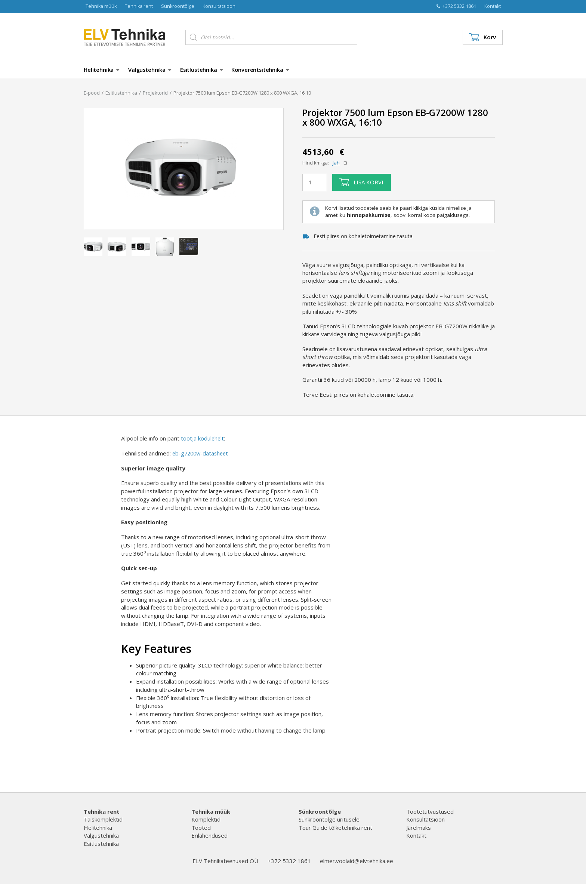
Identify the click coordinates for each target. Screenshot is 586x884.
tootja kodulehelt (203, 438)
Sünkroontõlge (177, 6)
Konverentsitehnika (260, 69)
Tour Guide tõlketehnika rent (335, 827)
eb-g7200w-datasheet (201, 453)
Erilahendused (209, 835)
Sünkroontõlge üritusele (329, 819)
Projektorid (155, 92)
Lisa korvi (361, 182)
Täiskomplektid (103, 819)
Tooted (201, 827)
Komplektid (205, 819)
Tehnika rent (139, 6)
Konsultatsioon (219, 6)
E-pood (92, 92)
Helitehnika (101, 69)
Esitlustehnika (201, 69)
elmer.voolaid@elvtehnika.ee (356, 861)
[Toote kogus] (314, 182)
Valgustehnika (149, 69)
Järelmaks (418, 827)
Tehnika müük (101, 6)
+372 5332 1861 (456, 6)
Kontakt (492, 6)
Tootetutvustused (430, 811)
